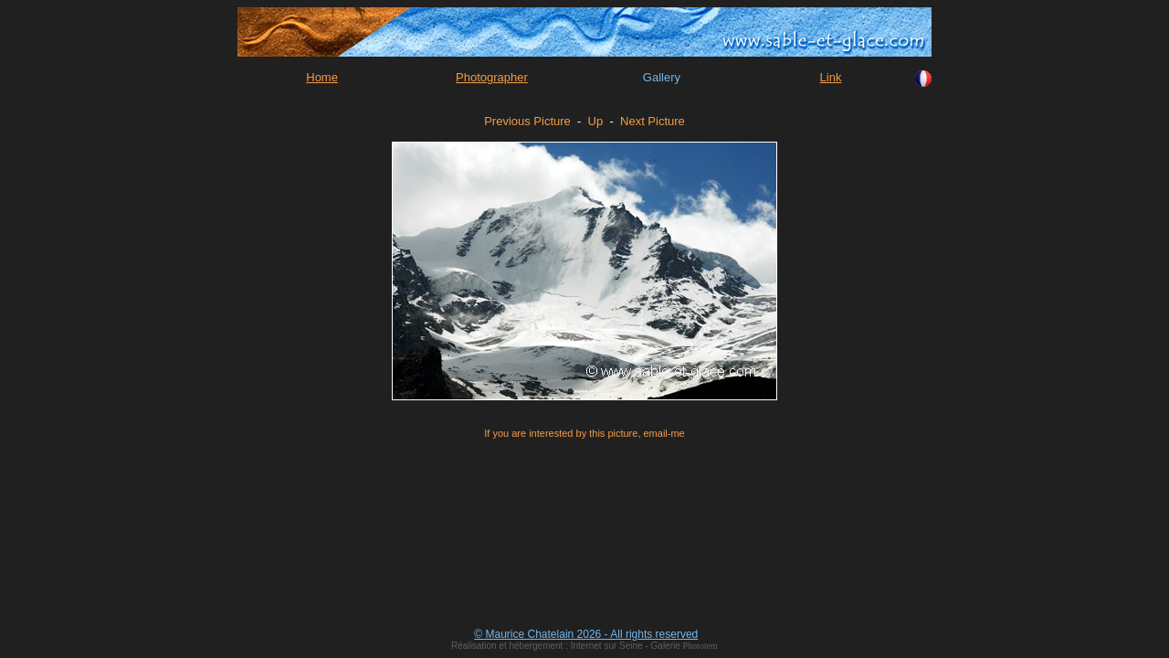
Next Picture (652, 121)
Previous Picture (527, 121)
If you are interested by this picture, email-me (584, 433)
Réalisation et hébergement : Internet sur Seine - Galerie (566, 646)
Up (596, 121)
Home (322, 77)
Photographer (492, 77)
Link (831, 77)
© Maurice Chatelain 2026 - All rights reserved (586, 634)
